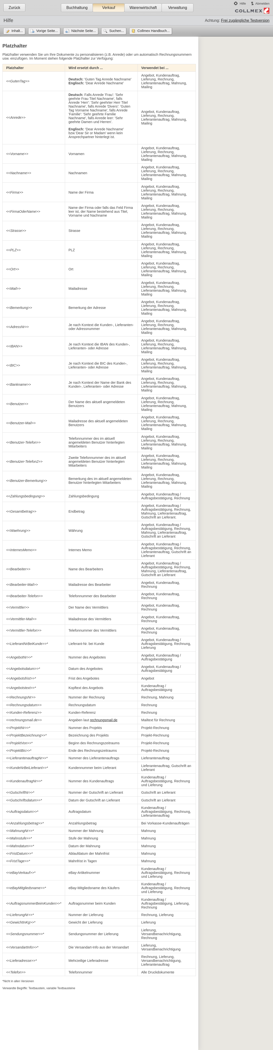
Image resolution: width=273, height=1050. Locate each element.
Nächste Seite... (83, 31)
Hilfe (243, 3)
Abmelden (262, 3)
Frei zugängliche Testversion (245, 20)
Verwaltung (177, 8)
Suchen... (116, 31)
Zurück (14, 8)
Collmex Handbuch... (153, 31)
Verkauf (108, 8)
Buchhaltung (77, 8)
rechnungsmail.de (104, 720)
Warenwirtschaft (143, 8)
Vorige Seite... (47, 31)
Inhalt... (17, 31)
